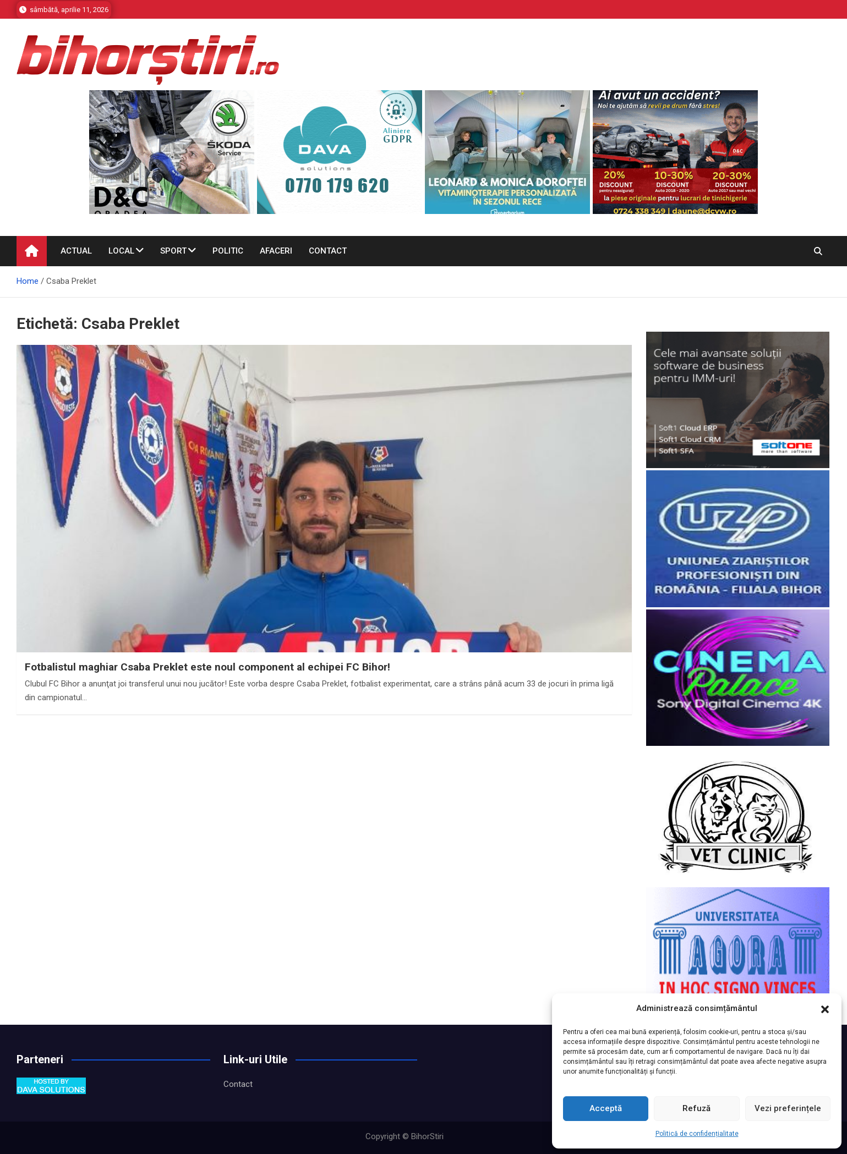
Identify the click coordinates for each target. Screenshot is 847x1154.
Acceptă (605, 1108)
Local (121, 251)
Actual (76, 251)
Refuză (696, 1108)
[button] (824, 1008)
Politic (227, 251)
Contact (328, 251)
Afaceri (276, 251)
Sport (173, 251)
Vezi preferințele (788, 1108)
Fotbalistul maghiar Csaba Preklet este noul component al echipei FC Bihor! (207, 667)
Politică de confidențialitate (697, 1133)
